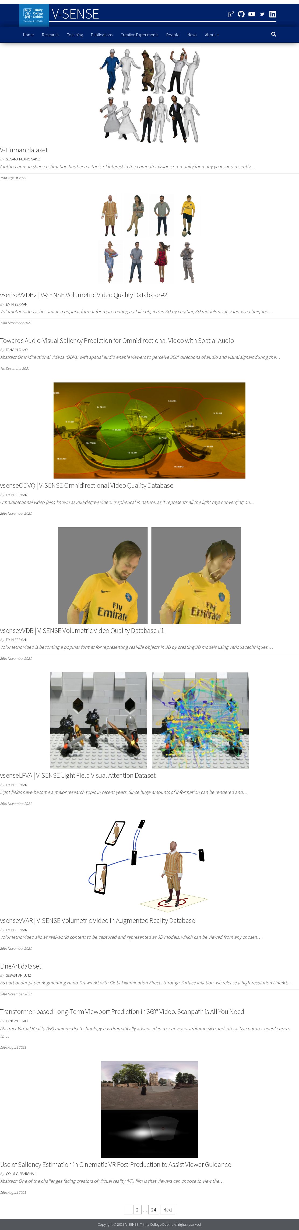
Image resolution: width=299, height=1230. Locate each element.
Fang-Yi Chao (17, 349)
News (192, 34)
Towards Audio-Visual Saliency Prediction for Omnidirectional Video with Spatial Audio (117, 340)
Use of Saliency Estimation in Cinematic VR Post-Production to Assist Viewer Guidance (115, 1164)
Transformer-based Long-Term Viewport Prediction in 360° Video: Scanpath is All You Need (122, 1011)
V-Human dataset (23, 149)
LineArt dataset (20, 966)
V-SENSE (75, 13)
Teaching (75, 34)
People (173, 34)
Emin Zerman (16, 304)
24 (153, 1210)
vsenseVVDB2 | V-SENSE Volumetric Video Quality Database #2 (83, 294)
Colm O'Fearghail (21, 1173)
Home (28, 34)
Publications (101, 34)
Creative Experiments (139, 34)
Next (167, 1210)
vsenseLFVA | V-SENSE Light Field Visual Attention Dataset (77, 775)
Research (50, 34)
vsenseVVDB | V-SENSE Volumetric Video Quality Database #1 (82, 630)
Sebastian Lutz (18, 975)
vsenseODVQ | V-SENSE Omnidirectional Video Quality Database (86, 485)
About (212, 34)
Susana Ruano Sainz (23, 159)
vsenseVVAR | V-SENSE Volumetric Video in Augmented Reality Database (97, 920)
